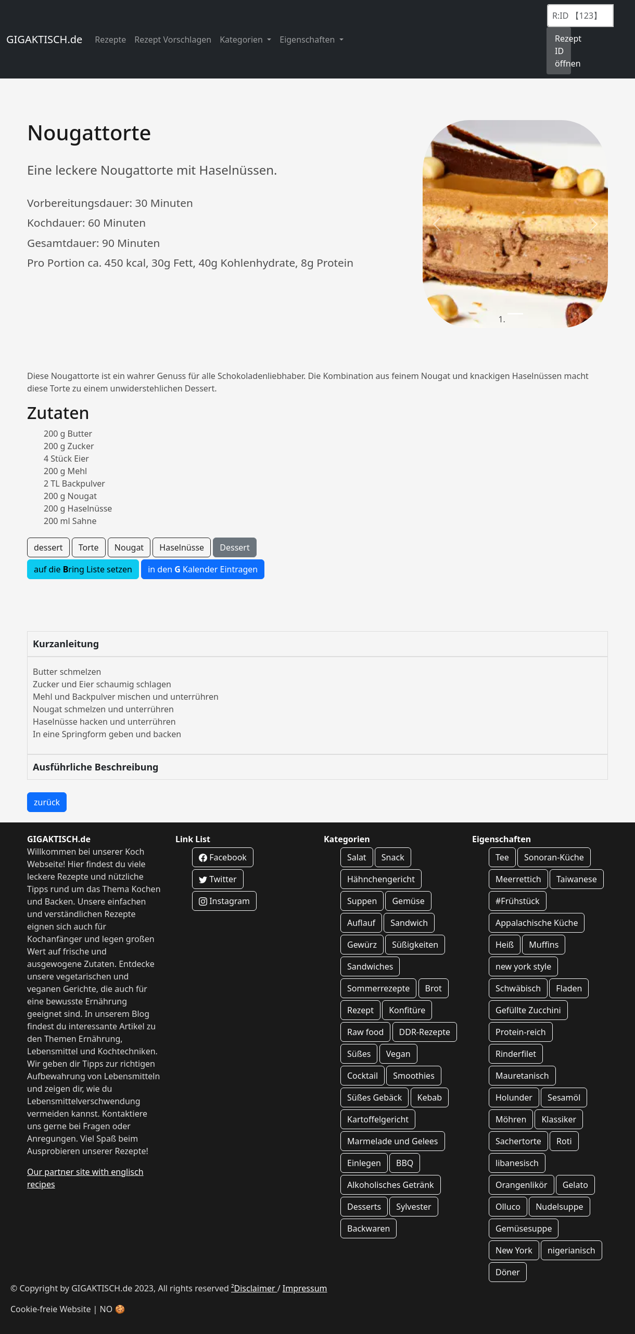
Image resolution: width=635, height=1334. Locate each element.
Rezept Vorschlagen (172, 39)
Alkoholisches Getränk (390, 1185)
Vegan (398, 1054)
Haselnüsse (181, 547)
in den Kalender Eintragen (203, 569)
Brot (433, 988)
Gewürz (362, 944)
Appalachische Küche (537, 922)
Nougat (129, 547)
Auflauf (361, 922)
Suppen (362, 901)
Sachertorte (518, 1141)
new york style (523, 966)
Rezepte (110, 39)
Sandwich (409, 922)
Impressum (305, 1288)
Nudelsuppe (559, 1206)
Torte (89, 547)
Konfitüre (407, 1010)
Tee (502, 857)
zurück (47, 802)
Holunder (514, 1097)
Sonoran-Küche (554, 857)
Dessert (234, 547)
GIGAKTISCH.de (44, 39)
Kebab (429, 1097)
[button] (436, 224)
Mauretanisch (522, 1075)
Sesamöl (564, 1097)
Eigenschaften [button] (308, 39)
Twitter (218, 879)
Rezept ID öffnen (563, 51)
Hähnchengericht (381, 879)
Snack (393, 857)
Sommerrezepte (378, 988)
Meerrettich (518, 879)
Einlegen (364, 1163)
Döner (508, 1272)
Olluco (508, 1206)
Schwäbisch (518, 988)
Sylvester (413, 1206)
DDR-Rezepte (424, 1032)
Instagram (224, 901)
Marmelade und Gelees (392, 1141)
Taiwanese (576, 879)
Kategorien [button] (242, 39)
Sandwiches (370, 966)
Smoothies (414, 1075)
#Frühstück (518, 901)
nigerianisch (571, 1250)
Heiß (505, 944)
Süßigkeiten (415, 944)
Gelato (575, 1185)
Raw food (365, 1032)
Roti (564, 1141)
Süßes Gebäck (374, 1097)
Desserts (364, 1206)
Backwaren (368, 1228)
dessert (48, 547)
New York (514, 1250)
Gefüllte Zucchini (528, 1010)
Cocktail (362, 1075)
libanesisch (517, 1163)
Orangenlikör (522, 1185)
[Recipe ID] (580, 15)
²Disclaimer (254, 1288)
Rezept (360, 1010)
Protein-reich (521, 1032)
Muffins (543, 944)
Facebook (223, 857)
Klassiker (558, 1119)
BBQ (404, 1163)
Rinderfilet (516, 1054)
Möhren (511, 1119)
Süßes (359, 1054)
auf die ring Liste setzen (83, 569)
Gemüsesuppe (524, 1228)
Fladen (569, 988)
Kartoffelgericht (378, 1119)
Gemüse (408, 901)
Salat (356, 857)
